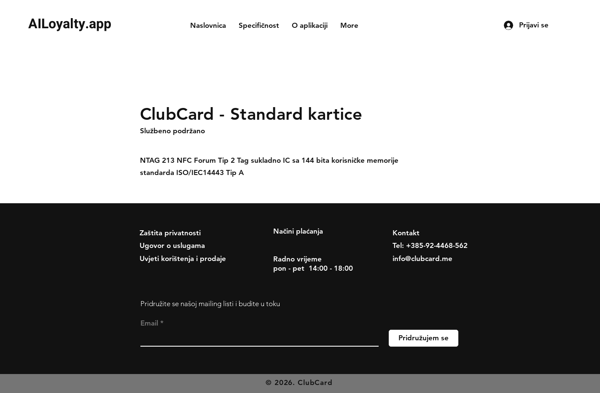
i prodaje (211, 258)
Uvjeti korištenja (167, 258)
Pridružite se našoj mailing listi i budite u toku (210, 303)
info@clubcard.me (422, 258)
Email (149, 323)
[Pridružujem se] (423, 338)
